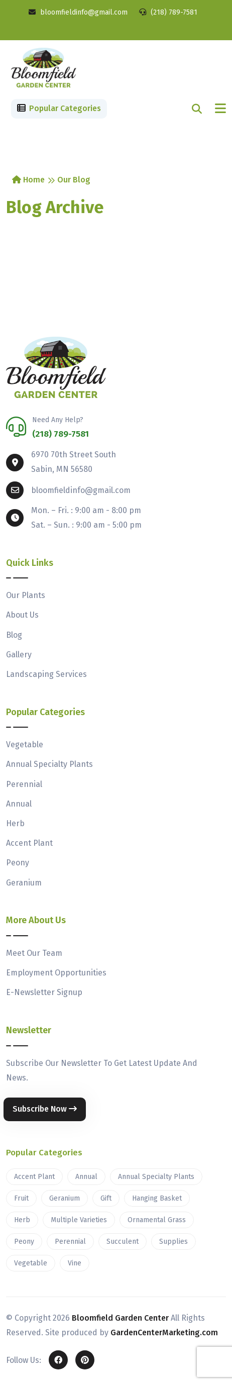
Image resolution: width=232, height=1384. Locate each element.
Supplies (173, 1241)
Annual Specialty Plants (49, 764)
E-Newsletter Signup (44, 992)
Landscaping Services (46, 674)
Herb (15, 823)
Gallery (19, 654)
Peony (17, 862)
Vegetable (24, 744)
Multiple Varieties (79, 1220)
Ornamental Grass (157, 1220)
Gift (105, 1198)
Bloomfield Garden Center (120, 1318)
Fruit (21, 1198)
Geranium (24, 882)
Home (28, 179)
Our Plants (25, 595)
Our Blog (73, 179)
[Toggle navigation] (220, 109)
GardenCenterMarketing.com (164, 1332)
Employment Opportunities (56, 972)
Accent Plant (29, 843)
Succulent (122, 1241)
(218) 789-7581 (168, 12)
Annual (19, 804)
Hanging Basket (157, 1198)
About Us (22, 615)
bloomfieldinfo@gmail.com (78, 12)
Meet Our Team (34, 953)
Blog (14, 635)
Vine (74, 1263)
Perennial (24, 784)
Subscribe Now (45, 1109)
